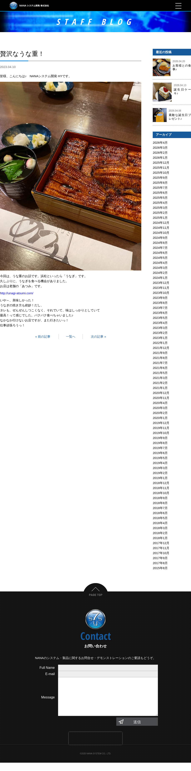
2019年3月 (160, 468)
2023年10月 (161, 292)
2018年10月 (161, 493)
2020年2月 (160, 413)
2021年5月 (160, 373)
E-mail (50, 674)
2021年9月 (160, 353)
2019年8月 (160, 443)
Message (48, 701)
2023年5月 (160, 317)
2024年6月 (160, 252)
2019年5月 (160, 458)
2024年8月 (160, 242)
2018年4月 (160, 523)
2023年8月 (160, 302)
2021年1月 (160, 388)
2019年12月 (161, 423)
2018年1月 (160, 538)
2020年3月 (160, 408)
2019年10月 (161, 433)
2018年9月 (160, 498)
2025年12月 (161, 162)
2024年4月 (160, 262)
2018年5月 (160, 518)
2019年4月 (160, 463)
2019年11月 (161, 428)
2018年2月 (160, 533)
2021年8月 (160, 358)
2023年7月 (160, 307)
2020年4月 (160, 403)
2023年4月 (160, 322)
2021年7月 (160, 363)
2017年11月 (161, 548)
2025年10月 (161, 172)
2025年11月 (161, 167)
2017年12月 (161, 543)
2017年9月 (160, 558)
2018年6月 (160, 513)
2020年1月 (160, 418)
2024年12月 (161, 222)
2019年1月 (160, 478)
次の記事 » (98, 336)
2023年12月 (161, 282)
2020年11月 (161, 398)
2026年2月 (160, 152)
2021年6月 (160, 368)
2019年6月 (160, 453)
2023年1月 (160, 338)
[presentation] (95, 746)
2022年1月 (160, 343)
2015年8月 (160, 568)
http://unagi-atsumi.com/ (16, 293)
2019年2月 (160, 473)
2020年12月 (161, 393)
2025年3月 (160, 207)
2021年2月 (160, 383)
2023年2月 (160, 333)
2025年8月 (160, 182)
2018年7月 (160, 508)
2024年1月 (160, 277)
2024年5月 (160, 257)
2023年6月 (160, 312)
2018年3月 (160, 528)
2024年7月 (160, 247)
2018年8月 (160, 503)
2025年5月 (160, 197)
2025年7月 (160, 187)
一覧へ (70, 336)
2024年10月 (161, 232)
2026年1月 (160, 157)
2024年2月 (160, 272)
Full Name (47, 667)
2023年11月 (161, 287)
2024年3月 (160, 267)
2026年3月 (160, 147)
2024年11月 (161, 227)
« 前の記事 (42, 336)
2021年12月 (161, 348)
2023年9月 (160, 297)
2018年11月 (161, 488)
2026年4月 (160, 142)
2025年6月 (160, 192)
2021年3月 (160, 378)
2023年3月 (160, 328)
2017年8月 (160, 563)
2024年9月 (160, 237)
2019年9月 (160, 438)
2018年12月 (161, 483)
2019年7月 (160, 448)
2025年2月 (160, 212)
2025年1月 (160, 217)
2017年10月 (161, 553)
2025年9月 (160, 177)
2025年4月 (160, 202)
